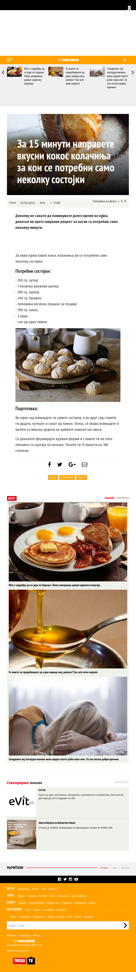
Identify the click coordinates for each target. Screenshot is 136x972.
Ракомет (43, 895)
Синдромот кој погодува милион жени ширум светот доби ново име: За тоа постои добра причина (117, 78)
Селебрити (49, 909)
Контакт (36, 935)
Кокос (53, 477)
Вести (10, 888)
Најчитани (15, 867)
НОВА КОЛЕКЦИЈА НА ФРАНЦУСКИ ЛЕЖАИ (57, 822)
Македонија (23, 889)
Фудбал (21, 895)
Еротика (61, 916)
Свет (43, 889)
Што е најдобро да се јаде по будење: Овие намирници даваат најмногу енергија (34, 76)
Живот (11, 902)
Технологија (24, 916)
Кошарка (32, 895)
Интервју (88, 916)
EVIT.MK (42, 790)
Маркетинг (25, 935)
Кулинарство (81, 902)
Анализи (53, 889)
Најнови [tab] (109, 498)
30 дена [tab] (125, 867)
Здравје (22, 902)
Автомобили (39, 916)
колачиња (67, 477)
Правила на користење (18, 950)
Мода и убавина (36, 902)
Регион (35, 889)
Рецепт (81, 477)
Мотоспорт (63, 895)
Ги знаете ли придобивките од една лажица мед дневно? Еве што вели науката (75, 76)
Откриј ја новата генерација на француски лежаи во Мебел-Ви (75, 827)
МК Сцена (61, 909)
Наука (13, 916)
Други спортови (79, 895)
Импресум (12, 935)
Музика (37, 909)
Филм (28, 909)
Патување (67, 902)
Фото (70, 916)
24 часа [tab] (104, 867)
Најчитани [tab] (123, 498)
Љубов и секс (53, 902)
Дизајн (92, 902)
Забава (51, 916)
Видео (78, 916)
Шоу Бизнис (14, 909)
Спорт (11, 895)
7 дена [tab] (114, 867)
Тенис (52, 895)
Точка (12, 203)
